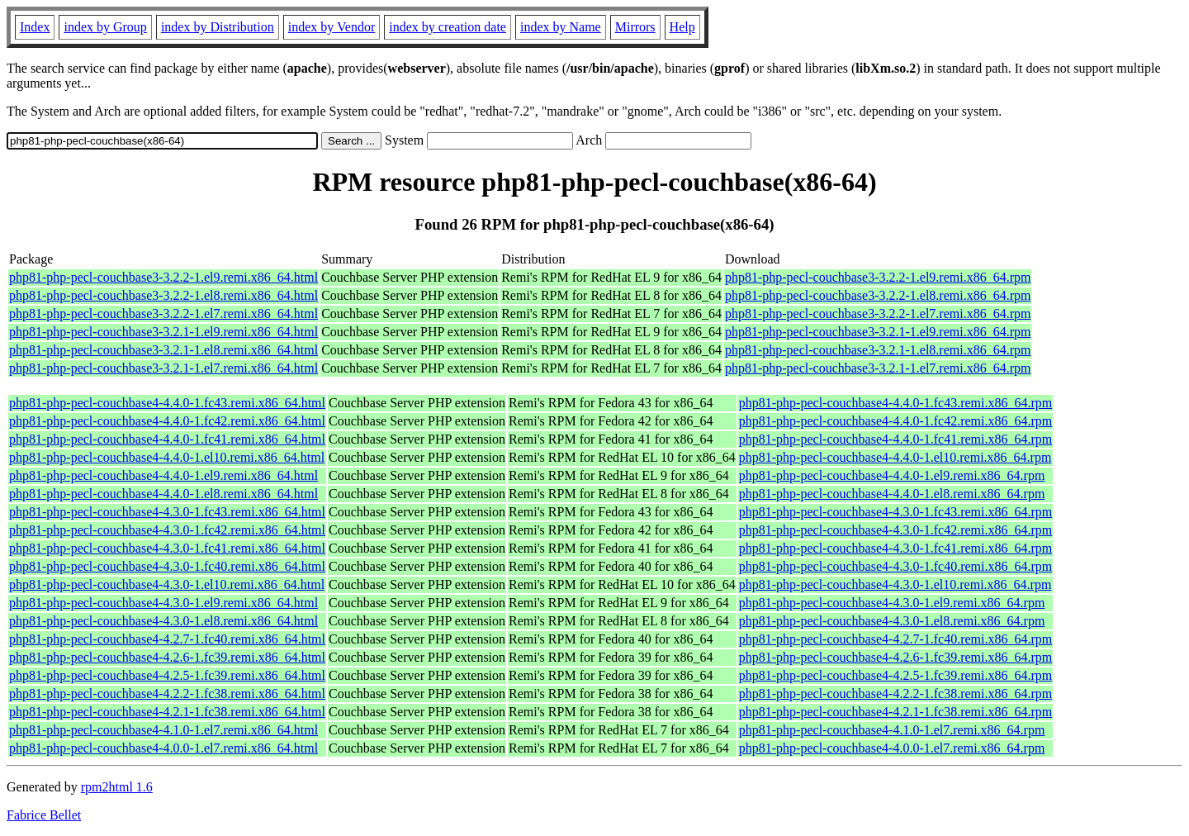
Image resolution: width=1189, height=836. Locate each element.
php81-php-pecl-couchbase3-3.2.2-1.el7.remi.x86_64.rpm (878, 313)
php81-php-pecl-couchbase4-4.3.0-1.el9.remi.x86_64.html (163, 603)
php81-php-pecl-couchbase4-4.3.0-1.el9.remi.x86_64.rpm (892, 603)
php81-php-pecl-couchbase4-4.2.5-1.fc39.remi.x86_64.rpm (895, 675)
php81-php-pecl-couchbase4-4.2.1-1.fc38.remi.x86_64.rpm (895, 712)
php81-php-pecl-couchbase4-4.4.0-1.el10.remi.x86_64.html (166, 457)
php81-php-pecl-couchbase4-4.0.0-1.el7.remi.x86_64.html (163, 748)
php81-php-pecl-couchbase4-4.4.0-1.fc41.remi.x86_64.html (167, 439)
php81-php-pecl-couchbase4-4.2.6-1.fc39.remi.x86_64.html (167, 657)
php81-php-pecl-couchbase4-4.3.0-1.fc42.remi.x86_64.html (167, 530)
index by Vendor (331, 27)
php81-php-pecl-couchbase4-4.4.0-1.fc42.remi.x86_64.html (167, 421)
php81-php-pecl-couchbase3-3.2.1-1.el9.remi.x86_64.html (163, 332)
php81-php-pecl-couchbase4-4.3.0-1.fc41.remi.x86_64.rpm (895, 548)
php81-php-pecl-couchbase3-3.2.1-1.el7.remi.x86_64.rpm (878, 368)
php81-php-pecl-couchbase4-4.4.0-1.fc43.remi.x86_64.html (167, 403)
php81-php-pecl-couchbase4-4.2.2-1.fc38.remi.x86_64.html (167, 693)
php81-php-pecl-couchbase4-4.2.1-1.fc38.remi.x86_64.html (167, 712)
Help (682, 27)
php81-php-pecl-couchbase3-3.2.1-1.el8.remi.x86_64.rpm (878, 350)
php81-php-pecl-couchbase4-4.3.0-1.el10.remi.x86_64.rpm (895, 584)
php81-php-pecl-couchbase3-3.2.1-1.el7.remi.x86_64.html (163, 368)
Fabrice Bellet (44, 815)
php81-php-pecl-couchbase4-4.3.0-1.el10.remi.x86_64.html (166, 584)
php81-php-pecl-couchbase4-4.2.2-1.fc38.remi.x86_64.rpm (895, 693)
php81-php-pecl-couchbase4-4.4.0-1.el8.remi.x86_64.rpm (892, 494)
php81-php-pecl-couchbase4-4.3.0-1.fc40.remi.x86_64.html (167, 566)
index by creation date (447, 27)
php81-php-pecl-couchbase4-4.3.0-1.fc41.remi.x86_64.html (167, 548)
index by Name (560, 27)
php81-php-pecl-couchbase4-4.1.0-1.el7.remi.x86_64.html (163, 730)
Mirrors (635, 27)
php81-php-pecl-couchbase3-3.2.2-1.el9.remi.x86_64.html (163, 277)
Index (35, 27)
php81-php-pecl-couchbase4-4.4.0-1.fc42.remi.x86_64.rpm (895, 421)
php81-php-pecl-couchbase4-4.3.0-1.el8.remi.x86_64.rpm (892, 621)
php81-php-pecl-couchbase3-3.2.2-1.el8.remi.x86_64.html (163, 295)
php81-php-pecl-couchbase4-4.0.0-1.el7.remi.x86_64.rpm (892, 748)
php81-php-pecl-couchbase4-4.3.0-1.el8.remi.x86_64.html (163, 621)
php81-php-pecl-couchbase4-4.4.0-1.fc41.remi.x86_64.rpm (895, 439)
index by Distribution (217, 27)
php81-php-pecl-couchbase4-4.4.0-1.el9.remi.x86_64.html (163, 475)
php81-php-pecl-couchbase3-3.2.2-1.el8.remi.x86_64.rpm (878, 295)
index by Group (105, 27)
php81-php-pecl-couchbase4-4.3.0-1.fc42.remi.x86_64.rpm (895, 530)
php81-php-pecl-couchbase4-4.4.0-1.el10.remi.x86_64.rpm (895, 457)
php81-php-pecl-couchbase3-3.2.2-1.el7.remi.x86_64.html (163, 313)
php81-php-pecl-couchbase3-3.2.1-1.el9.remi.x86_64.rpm (878, 332)
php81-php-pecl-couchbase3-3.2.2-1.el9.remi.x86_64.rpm (878, 277)
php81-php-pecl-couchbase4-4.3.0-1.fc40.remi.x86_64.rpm (895, 566)
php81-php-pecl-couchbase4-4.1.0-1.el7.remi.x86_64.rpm (892, 730)
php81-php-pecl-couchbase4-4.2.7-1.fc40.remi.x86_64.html (167, 639)
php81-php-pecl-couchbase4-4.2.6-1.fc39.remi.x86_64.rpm (895, 657)
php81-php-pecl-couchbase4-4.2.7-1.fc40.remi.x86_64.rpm (895, 639)
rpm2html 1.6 (117, 787)
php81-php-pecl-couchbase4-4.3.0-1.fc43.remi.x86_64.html (167, 512)
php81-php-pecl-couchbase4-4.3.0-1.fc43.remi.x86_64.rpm (895, 512)
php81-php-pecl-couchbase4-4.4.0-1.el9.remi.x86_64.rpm (892, 475)
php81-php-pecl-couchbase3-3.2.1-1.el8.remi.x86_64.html (163, 350)
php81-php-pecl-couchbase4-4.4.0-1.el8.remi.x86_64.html (163, 494)
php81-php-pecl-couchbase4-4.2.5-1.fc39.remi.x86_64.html (167, 675)
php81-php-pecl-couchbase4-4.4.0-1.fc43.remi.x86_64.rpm (895, 403)
